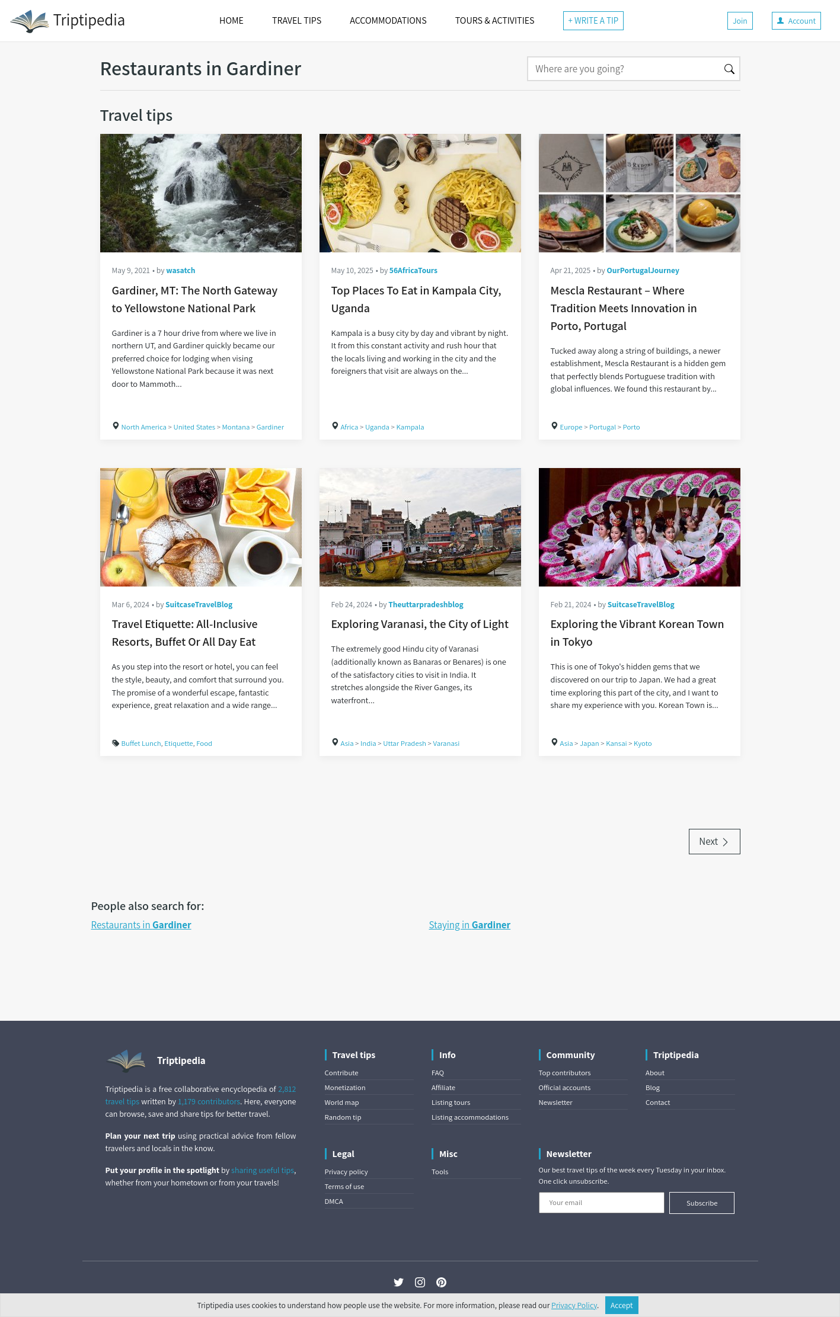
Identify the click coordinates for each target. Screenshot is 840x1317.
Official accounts (565, 1087)
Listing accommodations (470, 1117)
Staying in (470, 924)
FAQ (438, 1073)
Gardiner (270, 427)
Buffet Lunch (141, 743)
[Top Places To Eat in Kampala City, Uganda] (420, 193)
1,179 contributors (209, 1101)
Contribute (342, 1073)
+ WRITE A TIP (593, 20)
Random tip (343, 1117)
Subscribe (702, 1203)
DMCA (334, 1201)
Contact (658, 1102)
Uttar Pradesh (404, 743)
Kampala (410, 427)
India (368, 743)
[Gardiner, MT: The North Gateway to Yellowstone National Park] (201, 193)
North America (144, 427)
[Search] (623, 68)
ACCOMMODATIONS (388, 20)
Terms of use (345, 1186)
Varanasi (446, 743)
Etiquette (178, 743)
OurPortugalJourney (642, 270)
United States (194, 427)
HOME (231, 20)
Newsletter (556, 1102)
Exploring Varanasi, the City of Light (420, 624)
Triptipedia (67, 21)
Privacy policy (346, 1172)
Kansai (616, 743)
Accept (622, 1305)
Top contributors (565, 1073)
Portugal (602, 427)
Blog (653, 1087)
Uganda (377, 427)
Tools (440, 1172)
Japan (589, 743)
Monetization (345, 1087)
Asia (347, 743)
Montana (236, 427)
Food (204, 743)
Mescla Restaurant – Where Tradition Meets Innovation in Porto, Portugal (624, 308)
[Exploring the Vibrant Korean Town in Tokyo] (639, 527)
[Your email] (602, 1202)
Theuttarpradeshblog (426, 604)
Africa (350, 427)
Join (740, 20)
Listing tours (451, 1102)
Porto (631, 427)
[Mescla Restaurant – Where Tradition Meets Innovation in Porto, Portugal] (639, 193)
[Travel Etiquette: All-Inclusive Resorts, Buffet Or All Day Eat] (201, 527)
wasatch (180, 270)
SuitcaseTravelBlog (198, 604)
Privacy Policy (574, 1305)
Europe (571, 427)
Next (714, 841)
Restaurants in (141, 924)
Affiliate (443, 1087)
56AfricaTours (413, 270)
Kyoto (643, 743)
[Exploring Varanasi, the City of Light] (420, 527)
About (655, 1073)
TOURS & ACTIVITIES (495, 20)
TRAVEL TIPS (296, 20)
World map (342, 1102)
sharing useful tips (262, 1170)
